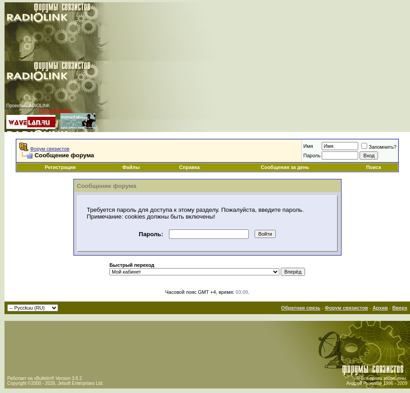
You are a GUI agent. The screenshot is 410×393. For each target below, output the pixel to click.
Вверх (399, 308)
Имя (308, 146)
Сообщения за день (285, 167)
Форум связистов (49, 148)
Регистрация (60, 167)
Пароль (311, 155)
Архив (380, 308)
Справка (189, 167)
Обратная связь (300, 308)
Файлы (131, 167)
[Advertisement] (275, 67)
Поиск (373, 167)
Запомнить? (378, 147)
